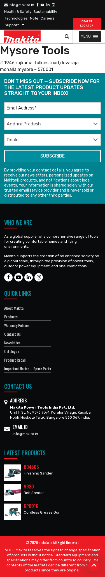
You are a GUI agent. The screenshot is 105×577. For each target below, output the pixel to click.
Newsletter (12, 342)
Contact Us (12, 334)
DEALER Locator (87, 23)
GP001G (31, 506)
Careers (48, 18)
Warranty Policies (16, 325)
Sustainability (45, 11)
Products (11, 317)
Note (34, 18)
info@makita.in (19, 5)
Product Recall (14, 360)
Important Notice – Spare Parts (27, 368)
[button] (86, 36)
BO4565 (31, 467)
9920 (29, 486)
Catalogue (11, 351)
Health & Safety (17, 11)
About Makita (14, 308)
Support (12, 25)
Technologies (16, 18)
